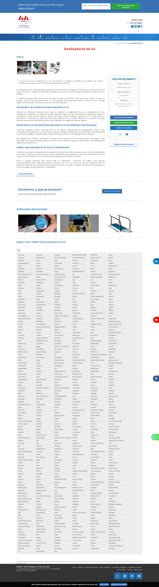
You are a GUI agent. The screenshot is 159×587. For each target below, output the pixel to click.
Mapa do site (138, 570)
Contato (125, 37)
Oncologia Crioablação (81, 37)
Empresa (40, 37)
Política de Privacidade (118, 584)
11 (136, 20)
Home (33, 37)
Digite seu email (123, 84)
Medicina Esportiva (52, 37)
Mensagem (123, 100)
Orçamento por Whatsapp (123, 123)
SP (18, 250)
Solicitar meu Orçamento (123, 117)
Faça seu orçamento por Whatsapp (126, 6)
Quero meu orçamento (112, 191)
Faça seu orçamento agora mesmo (96, 5)
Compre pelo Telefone (124, 128)
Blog (92, 37)
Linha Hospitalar (66, 37)
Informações (116, 37)
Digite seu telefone (124, 92)
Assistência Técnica (103, 37)
